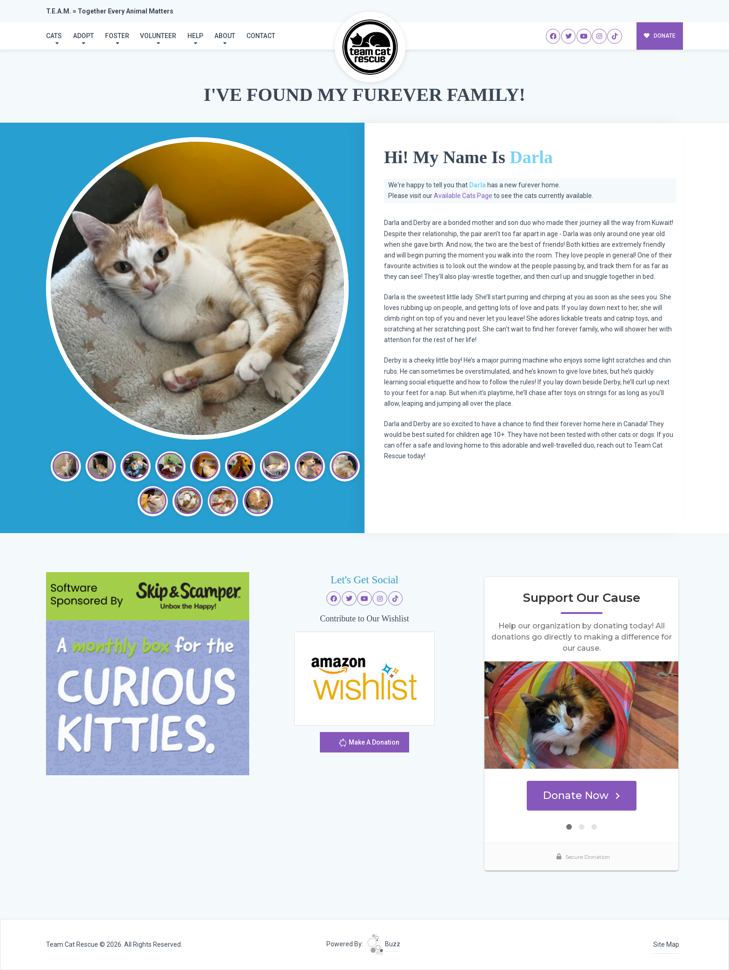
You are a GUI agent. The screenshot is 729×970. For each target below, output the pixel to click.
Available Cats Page (463, 195)
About (224, 36)
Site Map (666, 944)
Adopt (83, 36)
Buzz (383, 944)
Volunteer (158, 36)
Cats (54, 36)
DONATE (660, 36)
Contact (260, 36)
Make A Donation (368, 744)
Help (195, 36)
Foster (117, 36)
